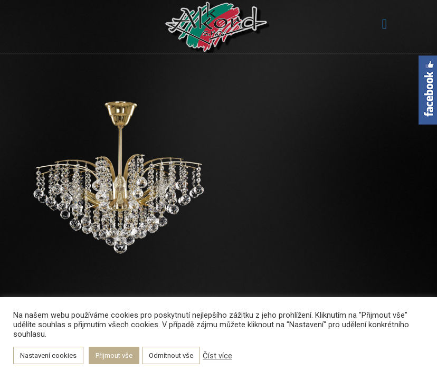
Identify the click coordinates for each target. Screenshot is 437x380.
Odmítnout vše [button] (171, 355)
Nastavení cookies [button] (48, 355)
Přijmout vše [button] (114, 355)
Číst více (217, 355)
